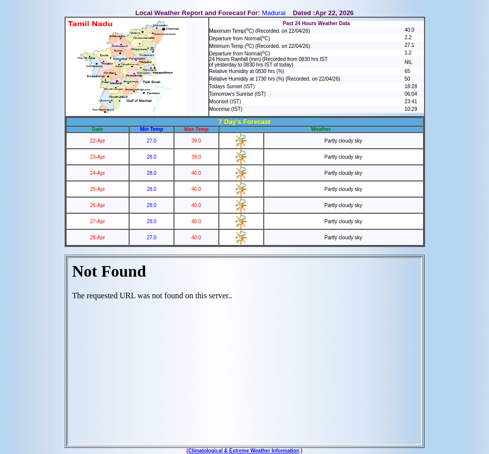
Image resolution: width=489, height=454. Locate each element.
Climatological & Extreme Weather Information (243, 450)
